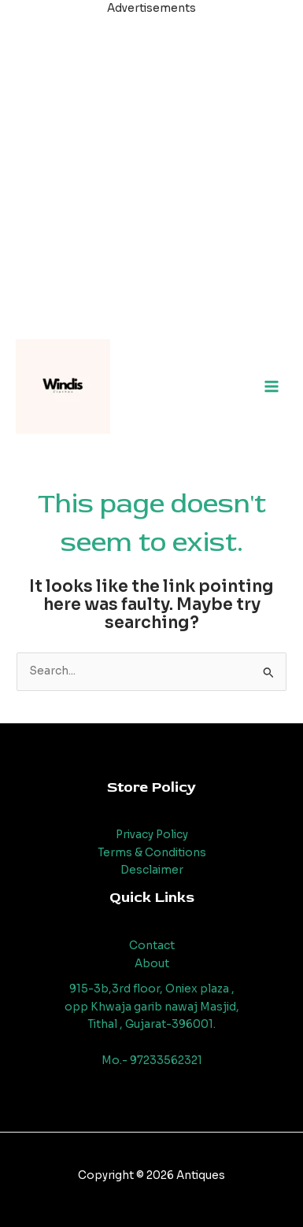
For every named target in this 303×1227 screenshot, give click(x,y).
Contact (152, 945)
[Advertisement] (151, 169)
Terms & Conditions (152, 852)
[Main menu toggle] (272, 386)
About (152, 963)
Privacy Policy (152, 834)
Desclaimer (151, 870)
